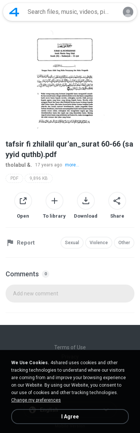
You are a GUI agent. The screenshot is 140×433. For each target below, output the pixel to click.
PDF (14, 178)
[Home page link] (14, 12)
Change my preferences (36, 400)
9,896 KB (38, 178)
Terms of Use (70, 347)
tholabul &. (19, 165)
